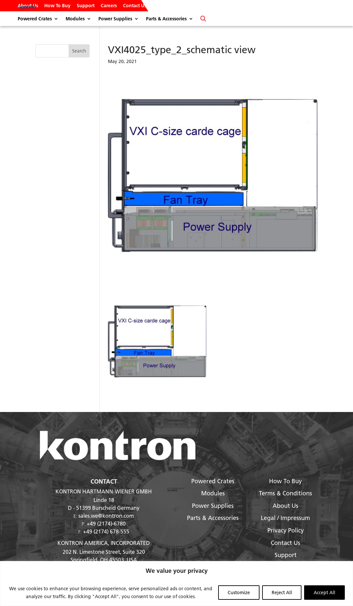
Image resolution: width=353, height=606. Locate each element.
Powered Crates (35, 19)
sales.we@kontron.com (106, 515)
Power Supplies (115, 19)
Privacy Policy (285, 530)
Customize (239, 592)
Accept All (324, 592)
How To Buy (57, 6)
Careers (109, 6)
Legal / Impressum (285, 518)
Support (85, 6)
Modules (75, 19)
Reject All (282, 592)
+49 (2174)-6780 (106, 523)
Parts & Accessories (166, 19)
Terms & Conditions (285, 493)
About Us (28, 6)
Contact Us (134, 6)
